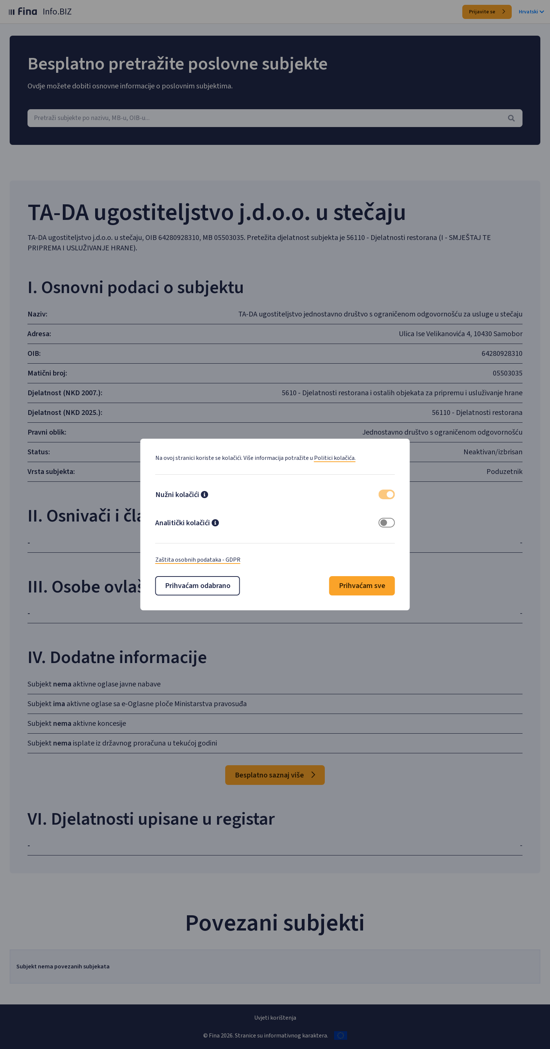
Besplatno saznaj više (275, 775)
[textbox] (275, 118)
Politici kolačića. (335, 458)
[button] (204, 495)
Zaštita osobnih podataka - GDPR (197, 560)
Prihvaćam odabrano (197, 586)
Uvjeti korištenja (275, 1018)
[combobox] (275, 118)
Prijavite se (487, 12)
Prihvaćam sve (362, 586)
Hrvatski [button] (531, 12)
